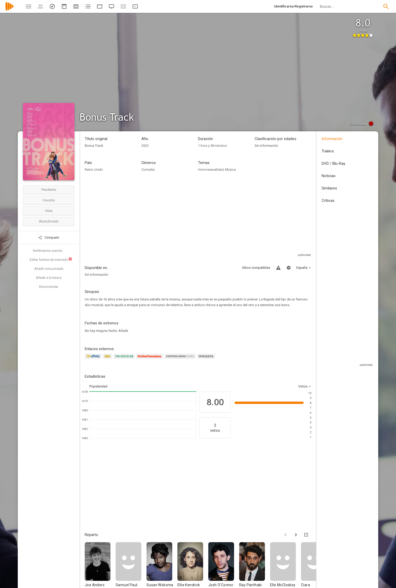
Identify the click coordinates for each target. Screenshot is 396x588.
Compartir (48, 238)
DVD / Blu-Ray (333, 163)
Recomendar (48, 287)
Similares (329, 188)
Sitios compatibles (256, 268)
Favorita (49, 200)
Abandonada (48, 221)
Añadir (123, 331)
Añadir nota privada (48, 269)
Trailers (328, 151)
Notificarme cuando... (49, 251)
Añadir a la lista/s (49, 278)
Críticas (328, 200)
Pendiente (48, 190)
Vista (49, 211)
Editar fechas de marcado (51, 259)
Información (332, 138)
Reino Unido (94, 169)
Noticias (328, 176)
